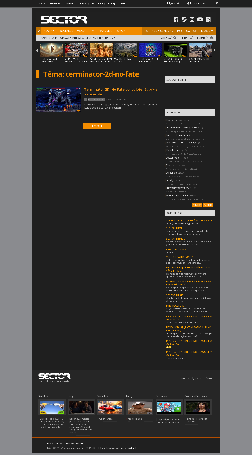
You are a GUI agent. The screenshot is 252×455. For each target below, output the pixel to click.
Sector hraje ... (174, 157)
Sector (42, 3)
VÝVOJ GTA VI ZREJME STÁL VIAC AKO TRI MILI (101, 61)
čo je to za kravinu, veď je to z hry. (182, 322)
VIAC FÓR (208, 205)
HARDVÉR (105, 31)
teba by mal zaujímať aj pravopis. (182, 223)
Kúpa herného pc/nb (177, 150)
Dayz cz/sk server (176, 119)
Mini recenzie (173, 165)
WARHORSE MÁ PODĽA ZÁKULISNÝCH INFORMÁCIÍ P (122, 62)
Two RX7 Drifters (105, 418)
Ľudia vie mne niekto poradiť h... (183, 127)
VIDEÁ (81, 31)
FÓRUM (121, 31)
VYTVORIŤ (197, 205)
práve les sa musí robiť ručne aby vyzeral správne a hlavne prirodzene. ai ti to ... (186, 275)
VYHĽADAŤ (166, 37)
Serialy (169, 180)
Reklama (70, 443)
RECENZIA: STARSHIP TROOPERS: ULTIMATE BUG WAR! (200, 61)
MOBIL (205, 31)
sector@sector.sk (128, 448)
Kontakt (79, 443)
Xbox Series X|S (98, 99)
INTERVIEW (78, 37)
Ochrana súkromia (55, 443)
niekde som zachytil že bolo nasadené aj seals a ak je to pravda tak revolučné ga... (189, 261)
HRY (92, 31)
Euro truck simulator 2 (178, 135)
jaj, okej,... (171, 252)
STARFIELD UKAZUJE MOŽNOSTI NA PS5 (189, 220)
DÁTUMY (110, 37)
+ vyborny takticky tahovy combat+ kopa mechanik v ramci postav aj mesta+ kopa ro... (188, 310)
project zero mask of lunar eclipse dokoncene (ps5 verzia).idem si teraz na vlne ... (188, 243)
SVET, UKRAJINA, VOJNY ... (180, 256)
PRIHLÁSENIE (200, 3)
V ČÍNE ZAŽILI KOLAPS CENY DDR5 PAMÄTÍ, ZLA (76, 61)
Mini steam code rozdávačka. (182, 142)
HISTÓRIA (52, 37)
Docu (122, 3)
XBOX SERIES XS (162, 31)
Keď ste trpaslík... (135, 418)
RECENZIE (66, 31)
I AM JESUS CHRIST (177, 249)
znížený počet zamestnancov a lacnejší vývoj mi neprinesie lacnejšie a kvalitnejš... (189, 335)
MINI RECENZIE (175, 305)
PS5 (179, 31)
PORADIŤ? (202, 37)
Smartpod (56, 3)
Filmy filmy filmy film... (178, 187)
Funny (111, 3)
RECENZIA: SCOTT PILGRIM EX (148, 60)
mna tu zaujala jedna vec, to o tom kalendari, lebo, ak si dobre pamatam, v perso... (188, 232)
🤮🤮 (168, 347)
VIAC (97, 126)
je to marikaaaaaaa (175, 358)
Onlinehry (83, 3)
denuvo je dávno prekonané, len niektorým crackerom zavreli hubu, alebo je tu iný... (187, 289)
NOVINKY (49, 31)
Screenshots (173, 172)
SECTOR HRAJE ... (175, 228)
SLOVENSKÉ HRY (95, 37)
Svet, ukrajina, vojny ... (178, 195)
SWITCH (191, 31)
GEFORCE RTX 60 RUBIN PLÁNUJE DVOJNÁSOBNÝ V (173, 61)
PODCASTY (65, 37)
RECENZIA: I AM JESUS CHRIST (48, 60)
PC (146, 31)
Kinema (69, 3)
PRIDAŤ (185, 37)
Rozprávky (98, 3)
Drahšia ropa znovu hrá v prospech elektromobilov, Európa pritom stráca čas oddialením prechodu (52, 422)
